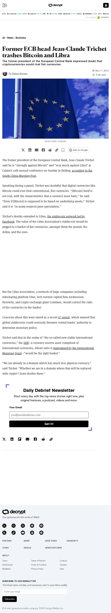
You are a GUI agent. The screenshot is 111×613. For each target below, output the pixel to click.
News (26, 541)
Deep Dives (51, 541)
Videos (27, 548)
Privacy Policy (37, 569)
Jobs (62, 569)
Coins (5, 548)
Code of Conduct (38, 565)
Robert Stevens (19, 73)
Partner (7, 541)
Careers (63, 565)
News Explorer (53, 548)
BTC (4, 14)
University (72, 541)
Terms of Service (38, 560)
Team (4, 560)
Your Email (15, 407)
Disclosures (7, 565)
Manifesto (6, 569)
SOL (100, 14)
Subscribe (9, 599)
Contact (63, 560)
